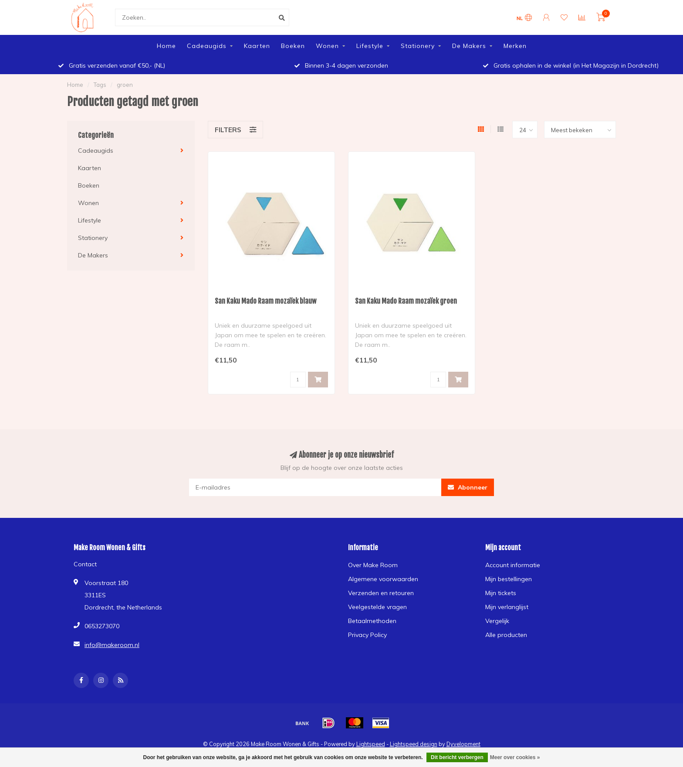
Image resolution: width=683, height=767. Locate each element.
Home (166, 46)
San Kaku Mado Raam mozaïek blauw (265, 301)
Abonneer (467, 487)
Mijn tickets (500, 593)
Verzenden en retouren (381, 593)
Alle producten (506, 635)
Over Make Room (373, 565)
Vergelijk (497, 621)
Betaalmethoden (372, 621)
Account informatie (512, 565)
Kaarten (257, 46)
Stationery (418, 46)
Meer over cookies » (515, 757)
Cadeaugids (207, 46)
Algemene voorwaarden (383, 579)
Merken (515, 46)
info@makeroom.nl (112, 645)
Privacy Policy (367, 635)
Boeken (293, 46)
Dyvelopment (463, 743)
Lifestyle (369, 46)
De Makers (469, 46)
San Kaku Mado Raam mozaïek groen (406, 301)
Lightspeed (370, 743)
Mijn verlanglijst (506, 607)
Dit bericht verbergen (457, 757)
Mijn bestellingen (508, 579)
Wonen (327, 46)
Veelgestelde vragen (377, 607)
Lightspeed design (413, 743)
